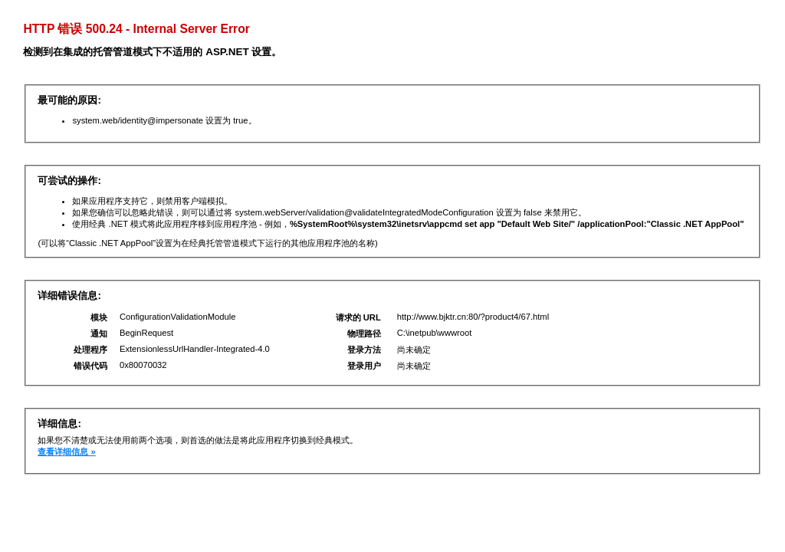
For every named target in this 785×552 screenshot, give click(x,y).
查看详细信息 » (66, 451)
